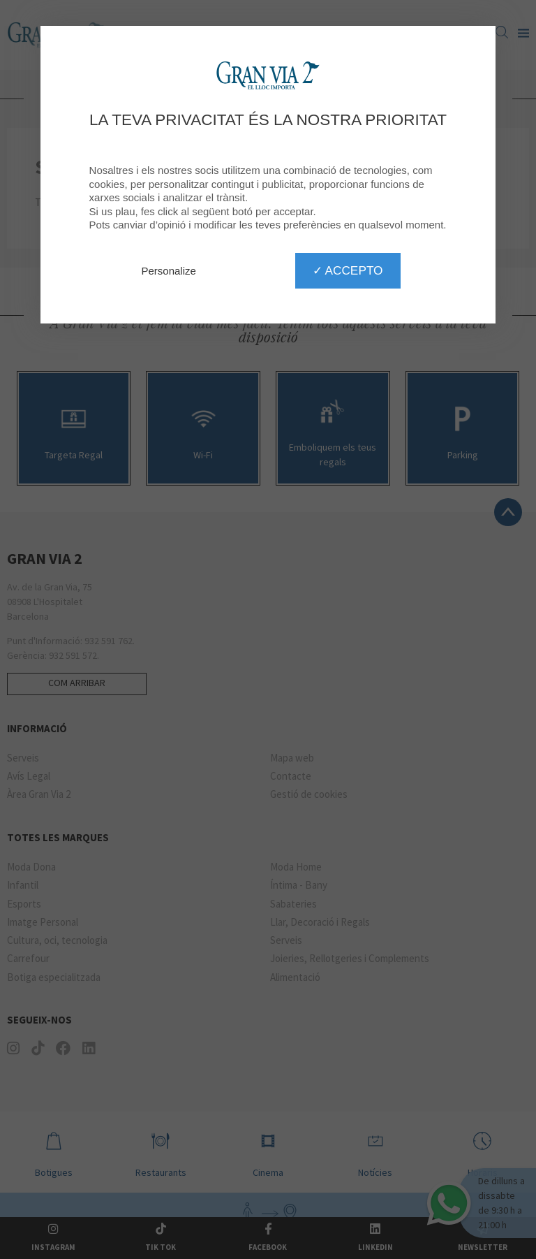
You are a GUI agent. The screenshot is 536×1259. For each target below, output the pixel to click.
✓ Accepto (348, 270)
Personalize (169, 271)
